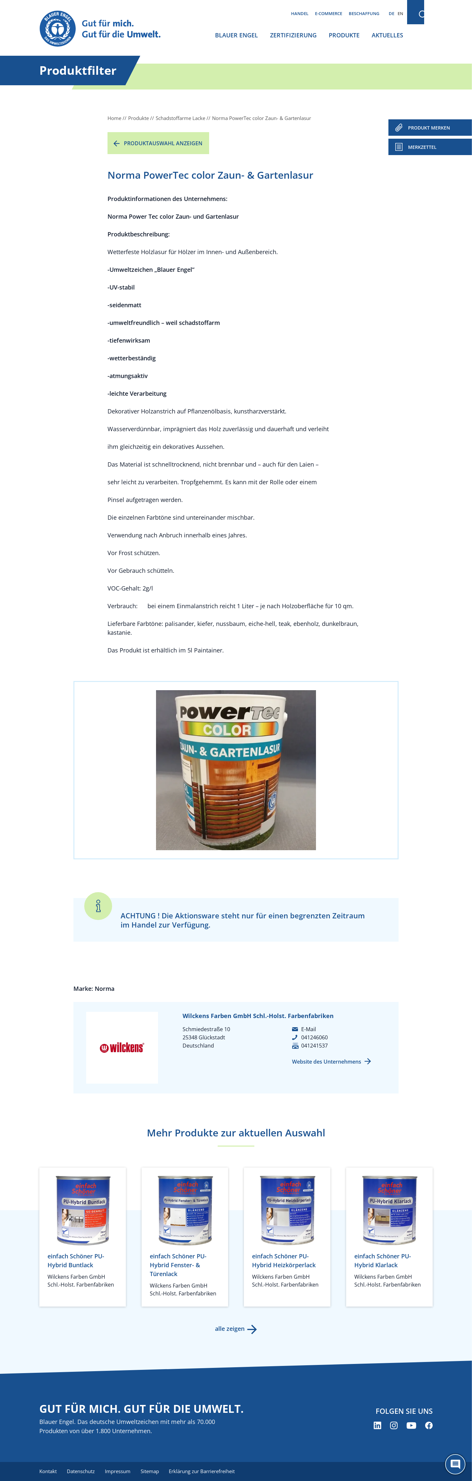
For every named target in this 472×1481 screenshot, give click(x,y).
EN (400, 13)
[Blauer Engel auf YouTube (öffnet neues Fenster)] (411, 1426)
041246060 (314, 1037)
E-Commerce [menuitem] (328, 13)
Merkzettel (422, 147)
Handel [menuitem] (299, 13)
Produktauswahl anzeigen (163, 143)
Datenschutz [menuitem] (81, 1471)
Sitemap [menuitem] (151, 1471)
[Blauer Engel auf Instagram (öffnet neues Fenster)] (394, 1426)
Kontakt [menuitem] (48, 1471)
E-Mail (308, 1029)
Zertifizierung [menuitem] (293, 35)
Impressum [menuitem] (118, 1471)
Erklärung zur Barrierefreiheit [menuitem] (203, 1471)
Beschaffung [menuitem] (364, 13)
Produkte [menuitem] (344, 35)
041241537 (314, 1045)
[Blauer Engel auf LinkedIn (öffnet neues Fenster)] (377, 1426)
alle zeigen (229, 1328)
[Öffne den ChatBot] (455, 1464)
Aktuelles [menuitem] (387, 35)
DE (391, 13)
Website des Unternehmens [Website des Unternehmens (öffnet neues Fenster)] (326, 1061)
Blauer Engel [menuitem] (236, 35)
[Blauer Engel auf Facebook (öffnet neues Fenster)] (429, 1426)
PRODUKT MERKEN (429, 128)
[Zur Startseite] (106, 29)
